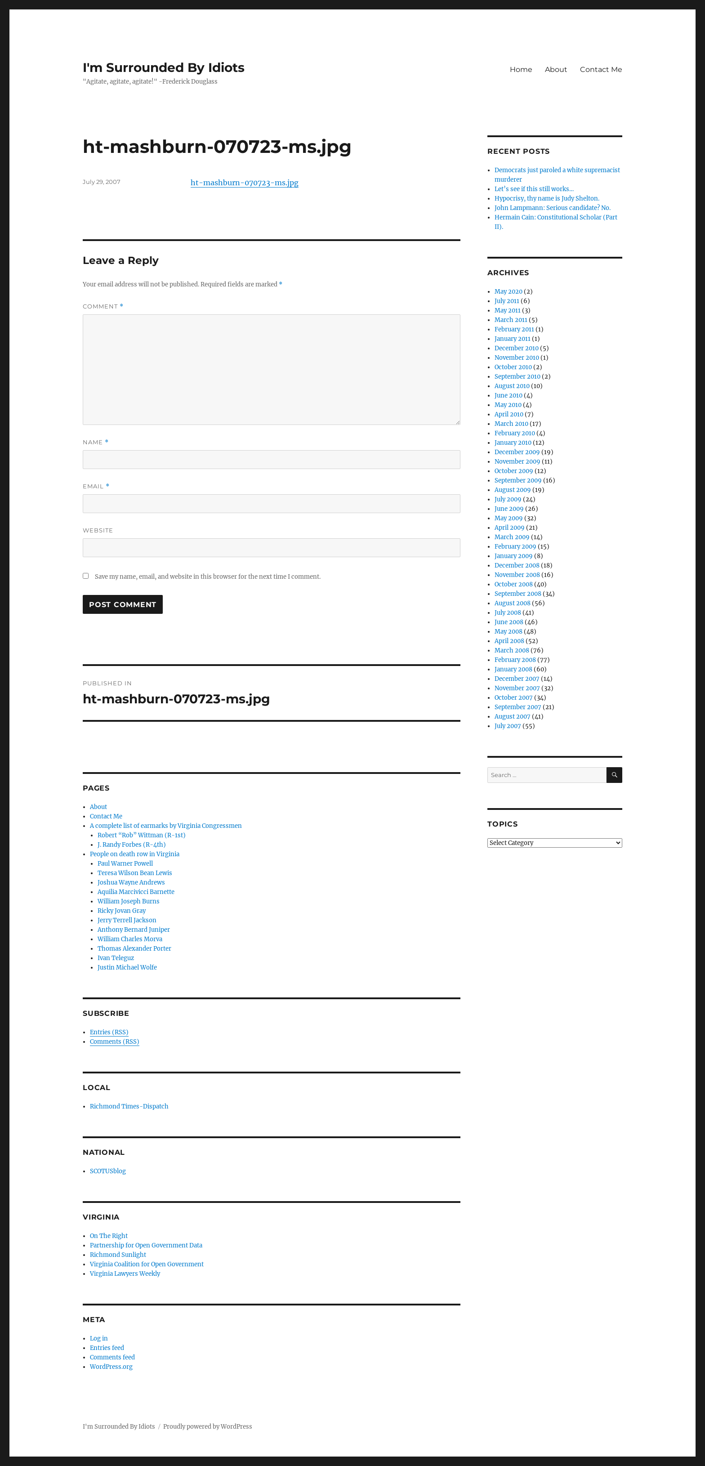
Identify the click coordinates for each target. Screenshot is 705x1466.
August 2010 (512, 386)
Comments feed (112, 1357)
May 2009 (509, 518)
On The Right (109, 1236)
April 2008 (509, 641)
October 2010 (513, 367)
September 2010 (517, 376)
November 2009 (517, 461)
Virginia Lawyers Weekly (125, 1274)
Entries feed (107, 1348)
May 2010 (508, 405)
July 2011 (507, 301)
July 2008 (508, 613)
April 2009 (510, 528)
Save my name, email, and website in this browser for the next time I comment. (208, 577)
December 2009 (517, 452)
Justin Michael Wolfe (127, 967)
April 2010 (509, 414)
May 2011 (508, 310)
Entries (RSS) (109, 1032)
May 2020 (508, 291)
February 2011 (514, 329)
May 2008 (508, 631)
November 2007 (517, 688)
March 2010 (511, 424)
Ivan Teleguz (116, 958)
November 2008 (517, 575)
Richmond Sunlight (118, 1255)
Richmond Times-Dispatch (129, 1106)
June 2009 (509, 509)
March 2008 (512, 650)
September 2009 (518, 480)
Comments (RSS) (114, 1042)
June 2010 (508, 395)
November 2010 (517, 358)
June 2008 (509, 622)
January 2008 (513, 669)
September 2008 (518, 594)
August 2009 (513, 490)
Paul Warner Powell (125, 863)
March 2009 (512, 537)
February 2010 (515, 433)
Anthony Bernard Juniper (134, 930)
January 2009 (514, 556)
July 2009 (508, 499)
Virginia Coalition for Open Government (147, 1264)
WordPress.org (111, 1367)
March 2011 (511, 320)
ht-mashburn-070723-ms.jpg (245, 182)
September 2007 (518, 707)
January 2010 (513, 443)
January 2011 (513, 339)
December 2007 (517, 679)
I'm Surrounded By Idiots (164, 67)
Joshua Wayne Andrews (131, 882)
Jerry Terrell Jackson (127, 920)
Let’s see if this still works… (534, 189)
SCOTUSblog (108, 1171)
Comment (103, 306)
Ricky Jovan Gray (122, 911)
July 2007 (508, 726)
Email (96, 486)
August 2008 (513, 603)
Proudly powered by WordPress (207, 1426)
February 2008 (515, 660)
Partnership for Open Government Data (146, 1245)
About (556, 69)
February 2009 (515, 546)
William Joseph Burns (129, 901)
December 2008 (517, 565)
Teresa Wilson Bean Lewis (135, 873)
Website (98, 530)
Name (96, 442)
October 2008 (514, 584)
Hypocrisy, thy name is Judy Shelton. (547, 198)
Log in (99, 1338)
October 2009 (514, 471)
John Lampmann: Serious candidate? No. (553, 208)
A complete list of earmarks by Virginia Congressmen (166, 826)
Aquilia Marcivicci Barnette (136, 892)
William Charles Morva (130, 939)
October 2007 (514, 698)
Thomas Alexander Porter (134, 948)
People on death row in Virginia (134, 854)
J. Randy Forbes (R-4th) (132, 845)
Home (521, 69)
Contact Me (601, 69)
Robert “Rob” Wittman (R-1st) (142, 835)
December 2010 (517, 348)
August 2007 (513, 716)
